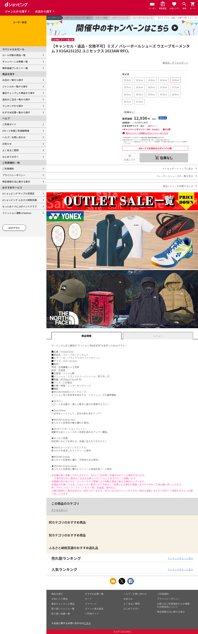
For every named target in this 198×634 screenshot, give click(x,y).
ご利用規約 (8, 168)
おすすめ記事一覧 (94, 593)
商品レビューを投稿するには (178, 186)
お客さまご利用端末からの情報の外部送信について (173, 605)
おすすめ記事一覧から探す (16, 112)
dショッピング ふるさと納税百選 (19, 200)
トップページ (54, 17)
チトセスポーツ (59, 510)
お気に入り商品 (59, 598)
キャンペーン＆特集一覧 (15, 61)
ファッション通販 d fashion (16, 213)
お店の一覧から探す (12, 80)
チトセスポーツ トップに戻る (177, 168)
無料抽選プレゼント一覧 (15, 68)
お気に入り (130, 159)
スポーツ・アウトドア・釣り (78, 17)
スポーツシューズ (120, 17)
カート (88, 598)
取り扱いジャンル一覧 (62, 608)
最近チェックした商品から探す (18, 93)
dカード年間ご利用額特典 (15, 130)
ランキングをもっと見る (180, 558)
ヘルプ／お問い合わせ (14, 137)
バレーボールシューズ (143, 17)
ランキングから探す (12, 105)
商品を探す (57, 593)
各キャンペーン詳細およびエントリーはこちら (147, 133)
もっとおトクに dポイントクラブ (19, 206)
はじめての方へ (10, 156)
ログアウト (14, 228)
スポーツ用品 (101, 17)
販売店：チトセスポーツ (175, 62)
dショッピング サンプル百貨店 (18, 193)
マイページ (91, 603)
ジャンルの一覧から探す (15, 86)
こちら (87, 623)
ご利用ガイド (9, 124)
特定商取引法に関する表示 (16, 181)
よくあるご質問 (10, 150)
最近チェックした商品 (63, 603)
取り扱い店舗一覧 (60, 613)
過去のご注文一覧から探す (16, 99)
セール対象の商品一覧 (14, 55)
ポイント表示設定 (94, 608)
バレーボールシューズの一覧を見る (174, 176)
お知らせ (7, 143)
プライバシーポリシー (14, 175)
